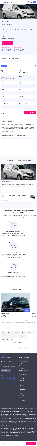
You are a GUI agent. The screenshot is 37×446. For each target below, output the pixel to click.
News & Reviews (23, 366)
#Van (4, 137)
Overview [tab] (4, 66)
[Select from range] (18, 61)
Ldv (5, 21)
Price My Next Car (30, 112)
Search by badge (17, 342)
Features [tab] (20, 66)
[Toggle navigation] (2, 2)
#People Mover (28, 137)
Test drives (21, 385)
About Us (21, 363)
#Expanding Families (19, 137)
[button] (35, 442)
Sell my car (21, 380)
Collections (21, 398)
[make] (7, 443)
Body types (21, 395)
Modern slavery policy (24, 370)
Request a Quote (7, 43)
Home (3, 21)
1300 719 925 (6, 364)
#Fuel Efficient (10, 137)
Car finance (21, 383)
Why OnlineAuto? (23, 361)
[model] (19, 443)
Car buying (21, 378)
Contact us (21, 368)
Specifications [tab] (12, 66)
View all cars (22, 400)
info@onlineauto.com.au (9, 366)
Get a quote (30, 443)
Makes (20, 393)
